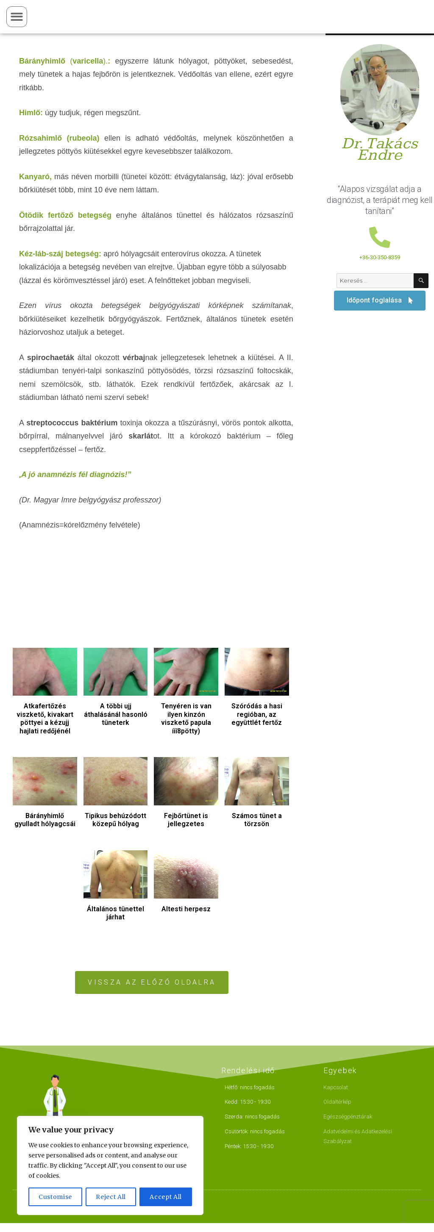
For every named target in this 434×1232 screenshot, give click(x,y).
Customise (55, 1197)
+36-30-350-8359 (379, 257)
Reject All (111, 1197)
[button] (16, 16)
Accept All (166, 1197)
